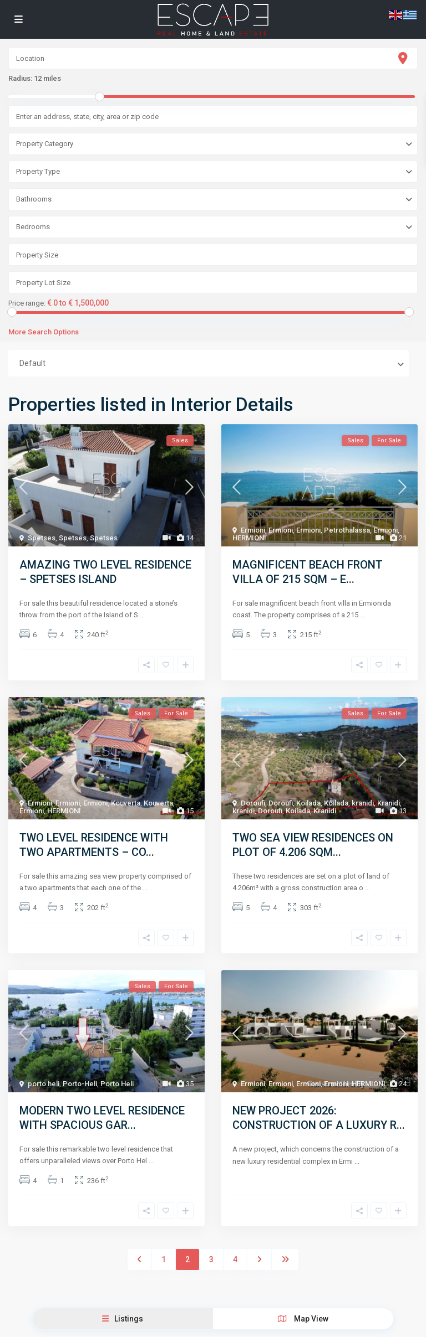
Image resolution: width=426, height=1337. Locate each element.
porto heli (43, 1084)
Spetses (41, 538)
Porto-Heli (80, 1084)
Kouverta (125, 803)
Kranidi (388, 803)
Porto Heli (117, 1084)
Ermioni (253, 530)
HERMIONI (249, 538)
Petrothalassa (347, 530)
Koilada (308, 803)
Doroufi (253, 803)
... (142, 615)
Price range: (26, 303)
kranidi (363, 803)
